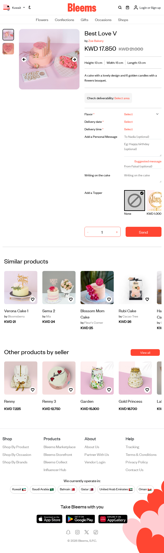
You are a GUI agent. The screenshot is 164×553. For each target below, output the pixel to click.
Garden (87, 401)
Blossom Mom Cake (93, 313)
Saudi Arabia (43, 489)
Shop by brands (15, 461)
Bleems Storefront (58, 454)
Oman (145, 489)
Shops (123, 19)
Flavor (90, 114)
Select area (122, 98)
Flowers (42, 19)
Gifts (84, 19)
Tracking (132, 446)
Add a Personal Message (101, 136)
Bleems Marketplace (60, 446)
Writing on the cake (97, 175)
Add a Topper (93, 192)
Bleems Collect (55, 461)
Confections (64, 19)
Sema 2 (48, 310)
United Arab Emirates (116, 489)
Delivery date (94, 121)
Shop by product (16, 446)
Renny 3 (49, 401)
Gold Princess (130, 401)
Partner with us (97, 454)
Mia (46, 316)
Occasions (103, 19)
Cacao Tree (128, 316)
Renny (9, 401)
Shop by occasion (17, 454)
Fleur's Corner (92, 322)
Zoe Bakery (95, 40)
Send (143, 231)
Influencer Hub (55, 469)
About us (92, 446)
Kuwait (19, 489)
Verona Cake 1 (16, 310)
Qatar (87, 489)
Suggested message (147, 161)
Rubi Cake (127, 310)
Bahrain (67, 489)
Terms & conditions (141, 454)
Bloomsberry (14, 316)
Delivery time (94, 129)
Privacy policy (137, 461)
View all (145, 352)
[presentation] (23, 59)
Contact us (134, 469)
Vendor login (95, 461)
